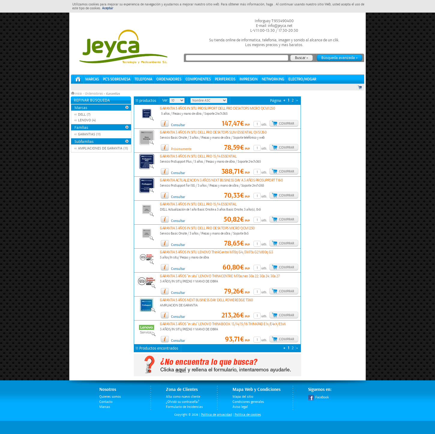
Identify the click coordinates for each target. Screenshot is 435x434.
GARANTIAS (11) (89, 134)
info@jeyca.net (279, 25)
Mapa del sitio (242, 397)
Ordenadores (94, 94)
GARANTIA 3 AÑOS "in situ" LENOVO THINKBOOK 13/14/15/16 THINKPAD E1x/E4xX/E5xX (223, 324)
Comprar (286, 123)
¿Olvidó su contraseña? (182, 402)
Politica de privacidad (216, 415)
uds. (264, 124)
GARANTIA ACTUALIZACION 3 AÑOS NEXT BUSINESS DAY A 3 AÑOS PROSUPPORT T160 (221, 180)
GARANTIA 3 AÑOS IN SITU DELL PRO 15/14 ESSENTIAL (198, 204)
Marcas (92, 79)
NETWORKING (273, 79)
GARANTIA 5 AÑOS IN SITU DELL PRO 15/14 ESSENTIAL (198, 156)
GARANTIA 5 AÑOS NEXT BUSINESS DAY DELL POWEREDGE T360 (206, 300)
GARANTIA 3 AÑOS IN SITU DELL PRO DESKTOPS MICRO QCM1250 (207, 228)
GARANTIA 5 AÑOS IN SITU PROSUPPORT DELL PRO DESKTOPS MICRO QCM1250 (217, 108)
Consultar (178, 125)
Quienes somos (110, 397)
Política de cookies (248, 415)
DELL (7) (84, 115)
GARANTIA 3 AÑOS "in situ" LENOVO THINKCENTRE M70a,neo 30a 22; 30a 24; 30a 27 (219, 276)
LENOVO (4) (87, 120)
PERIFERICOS (225, 79)
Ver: (166, 100)
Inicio (77, 94)
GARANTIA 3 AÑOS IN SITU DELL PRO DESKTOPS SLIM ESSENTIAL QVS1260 (213, 132)
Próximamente (181, 149)
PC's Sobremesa (116, 79)
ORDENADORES (168, 79)
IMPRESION (248, 79)
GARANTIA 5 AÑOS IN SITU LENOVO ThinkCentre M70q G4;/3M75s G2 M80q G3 (216, 252)
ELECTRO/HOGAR (302, 79)
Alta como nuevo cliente (183, 397)
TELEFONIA (143, 79)
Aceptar (107, 8)
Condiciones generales (248, 402)
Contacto (105, 402)
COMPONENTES (198, 79)
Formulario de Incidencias (184, 407)
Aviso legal (240, 407)
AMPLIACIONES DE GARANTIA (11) (103, 148)
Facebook (318, 397)
